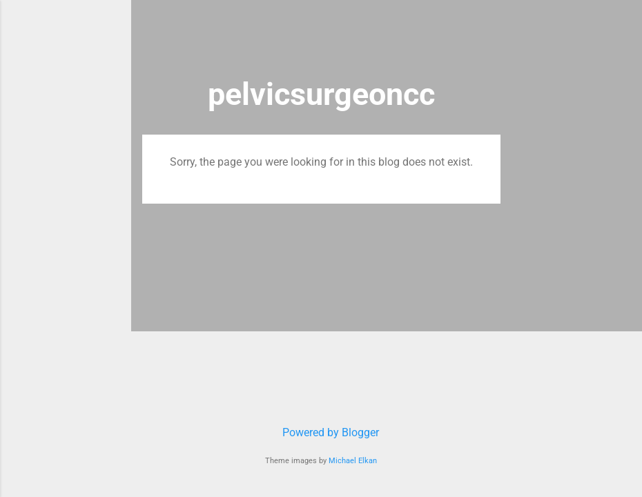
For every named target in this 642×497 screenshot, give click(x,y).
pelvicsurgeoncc (321, 94)
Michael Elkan (353, 460)
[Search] (492, 38)
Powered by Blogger (321, 432)
